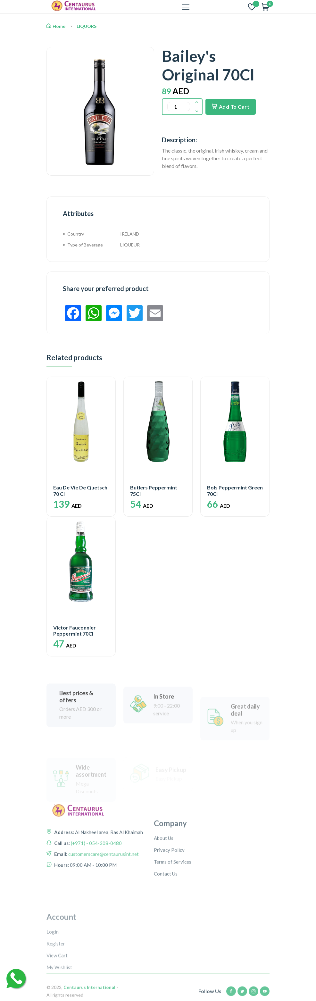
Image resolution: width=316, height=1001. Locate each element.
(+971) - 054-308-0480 (96, 867)
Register (55, 985)
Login (52, 973)
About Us (163, 871)
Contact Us (166, 907)
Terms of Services (172, 895)
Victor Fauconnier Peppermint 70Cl (74, 630)
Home (55, 26)
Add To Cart (230, 107)
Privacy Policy (169, 883)
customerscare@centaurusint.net (103, 878)
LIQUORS (86, 26)
